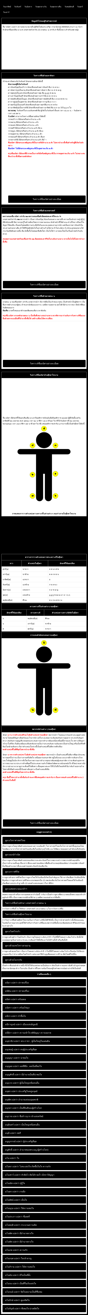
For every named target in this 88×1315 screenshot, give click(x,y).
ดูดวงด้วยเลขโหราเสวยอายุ (17, 945)
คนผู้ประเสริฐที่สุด (21, 1049)
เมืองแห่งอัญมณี (21, 1024)
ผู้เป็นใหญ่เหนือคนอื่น (22, 1083)
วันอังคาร (28, 7)
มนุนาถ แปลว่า (12, 1083)
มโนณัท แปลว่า (12, 1183)
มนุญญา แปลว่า (12, 1058)
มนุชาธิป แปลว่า (12, 1041)
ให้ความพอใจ (19, 1208)
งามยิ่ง (15, 1191)
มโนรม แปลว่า (12, 1283)
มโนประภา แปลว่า (14, 1217)
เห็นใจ (16, 1200)
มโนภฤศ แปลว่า (12, 1258)
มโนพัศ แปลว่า (12, 1233)
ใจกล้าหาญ (18, 1258)
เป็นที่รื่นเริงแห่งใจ (20, 1283)
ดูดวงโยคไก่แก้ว (12, 931)
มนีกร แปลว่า (11, 1016)
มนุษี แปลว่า (10, 1133)
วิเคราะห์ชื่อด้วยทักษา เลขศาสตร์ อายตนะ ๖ (25, 903)
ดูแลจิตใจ (17, 1300)
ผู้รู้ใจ (15, 1183)
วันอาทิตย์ (7, 7)
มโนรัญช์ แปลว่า (13, 1308)
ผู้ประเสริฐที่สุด (21, 1141)
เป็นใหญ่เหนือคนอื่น (22, 1125)
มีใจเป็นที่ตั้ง (17, 1275)
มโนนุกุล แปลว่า (12, 1208)
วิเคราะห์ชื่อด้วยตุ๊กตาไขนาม (18, 914)
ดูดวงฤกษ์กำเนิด (12, 854)
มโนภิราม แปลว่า (13, 1267)
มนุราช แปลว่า (12, 1116)
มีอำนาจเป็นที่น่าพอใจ (23, 1074)
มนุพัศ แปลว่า (11, 1100)
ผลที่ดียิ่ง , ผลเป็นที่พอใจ (23, 1066)
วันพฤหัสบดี (69, 7)
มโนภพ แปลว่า (12, 1250)
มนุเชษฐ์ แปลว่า (12, 1049)
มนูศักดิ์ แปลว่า (12, 1150)
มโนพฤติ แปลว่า (12, 1225)
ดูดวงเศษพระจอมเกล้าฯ (16, 889)
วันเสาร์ (6, 12)
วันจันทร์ (17, 7)
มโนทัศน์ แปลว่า (12, 1200)
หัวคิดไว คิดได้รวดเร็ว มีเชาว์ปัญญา (29, 1175)
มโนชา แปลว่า (12, 1166)
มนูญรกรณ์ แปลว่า (14, 1141)
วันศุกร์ (80, 7)
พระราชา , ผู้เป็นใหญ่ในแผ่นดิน (27, 1041)
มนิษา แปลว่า (11, 983)
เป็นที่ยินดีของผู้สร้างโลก (23, 1108)
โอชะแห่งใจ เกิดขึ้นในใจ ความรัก (28, 1166)
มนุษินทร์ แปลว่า (13, 1125)
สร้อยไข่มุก (17, 1008)
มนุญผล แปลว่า (12, 1066)
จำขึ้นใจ (15, 1016)
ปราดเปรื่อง (17, 983)
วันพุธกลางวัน (41, 7)
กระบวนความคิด (21, 1225)
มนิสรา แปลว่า (12, 1008)
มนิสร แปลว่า (11, 999)
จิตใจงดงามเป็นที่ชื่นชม (23, 1292)
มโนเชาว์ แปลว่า (13, 1175)
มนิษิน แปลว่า (11, 991)
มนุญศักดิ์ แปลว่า (13, 1074)
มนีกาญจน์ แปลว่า (13, 1024)
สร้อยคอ (15, 999)
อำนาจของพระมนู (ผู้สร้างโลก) (26, 1150)
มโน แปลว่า (10, 1158)
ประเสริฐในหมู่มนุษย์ (21, 1091)
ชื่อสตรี (17, 1217)
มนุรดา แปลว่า (12, 1108)
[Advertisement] (44, 49)
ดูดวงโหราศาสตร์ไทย (15, 840)
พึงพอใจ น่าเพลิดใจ (22, 1308)
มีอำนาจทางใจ (19, 1233)
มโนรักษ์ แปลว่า (12, 1300)
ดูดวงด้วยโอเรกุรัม (13, 960)
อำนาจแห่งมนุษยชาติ (21, 1100)
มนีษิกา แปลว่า (12, 1033)
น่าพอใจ (16, 1058)
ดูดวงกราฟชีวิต (12, 872)
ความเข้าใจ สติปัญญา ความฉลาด (28, 1033)
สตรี (13, 1133)
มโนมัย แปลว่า (12, 1275)
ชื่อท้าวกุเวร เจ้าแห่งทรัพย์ (24, 1116)
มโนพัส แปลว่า (12, 1242)
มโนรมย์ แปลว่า (12, 1292)
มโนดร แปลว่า (12, 1191)
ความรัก (16, 1250)
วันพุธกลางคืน (55, 7)
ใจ (12, 1158)
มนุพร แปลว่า (11, 1091)
